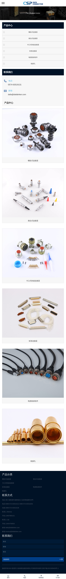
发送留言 (33, 559)
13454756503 (10, 523)
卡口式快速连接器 (20, 44)
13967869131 (10, 516)
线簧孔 (18, 63)
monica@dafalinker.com (14, 531)
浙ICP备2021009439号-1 (50, 568)
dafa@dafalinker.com (13, 527)
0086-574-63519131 (12, 504)
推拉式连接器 (20, 38)
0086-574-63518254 (26, 504)
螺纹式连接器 (20, 32)
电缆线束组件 (20, 57)
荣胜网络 (12, 570)
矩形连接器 (19, 51)
